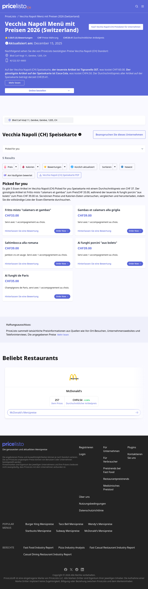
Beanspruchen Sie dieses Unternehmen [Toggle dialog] (119, 134)
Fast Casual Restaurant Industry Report (112, 547)
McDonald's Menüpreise (98, 531)
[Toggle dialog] (21, 230)
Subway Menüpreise (67, 531)
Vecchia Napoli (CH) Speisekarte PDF (59, 175)
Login (82, 454)
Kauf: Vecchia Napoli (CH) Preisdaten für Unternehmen (115, 27)
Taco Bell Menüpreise (71, 524)
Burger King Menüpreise (39, 524)
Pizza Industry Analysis (71, 547)
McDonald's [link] (74, 391)
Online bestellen (49, 90)
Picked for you (12, 148)
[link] (74, 377)
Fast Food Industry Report (38, 547)
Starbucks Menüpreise (38, 531)
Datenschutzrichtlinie (91, 510)
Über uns (84, 497)
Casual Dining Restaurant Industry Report (47, 554)
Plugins (131, 447)
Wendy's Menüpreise (100, 524)
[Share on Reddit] (76, 569)
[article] (74, 392)
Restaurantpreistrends (116, 479)
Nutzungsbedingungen (92, 503)
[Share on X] (71, 569)
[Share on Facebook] (65, 569)
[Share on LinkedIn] (82, 569)
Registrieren (86, 447)
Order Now (62, 231)
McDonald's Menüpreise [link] (74, 412)
